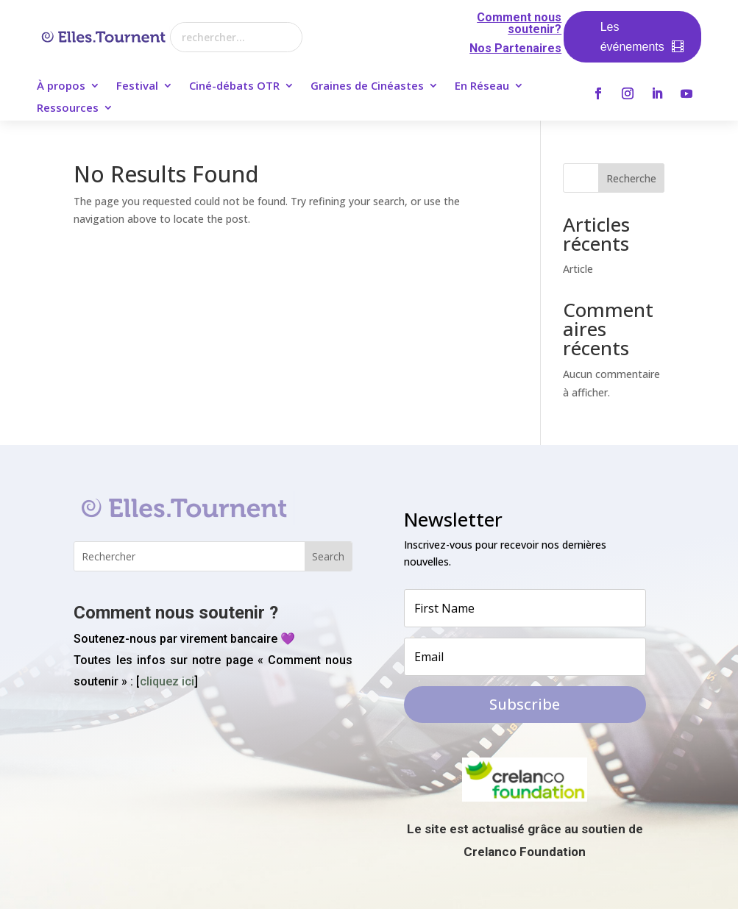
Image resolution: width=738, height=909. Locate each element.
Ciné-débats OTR (234, 86)
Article (578, 269)
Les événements (632, 37)
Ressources (68, 108)
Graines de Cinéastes (367, 86)
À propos (61, 86)
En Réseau (482, 86)
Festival (137, 86)
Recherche (631, 178)
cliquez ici (167, 681)
